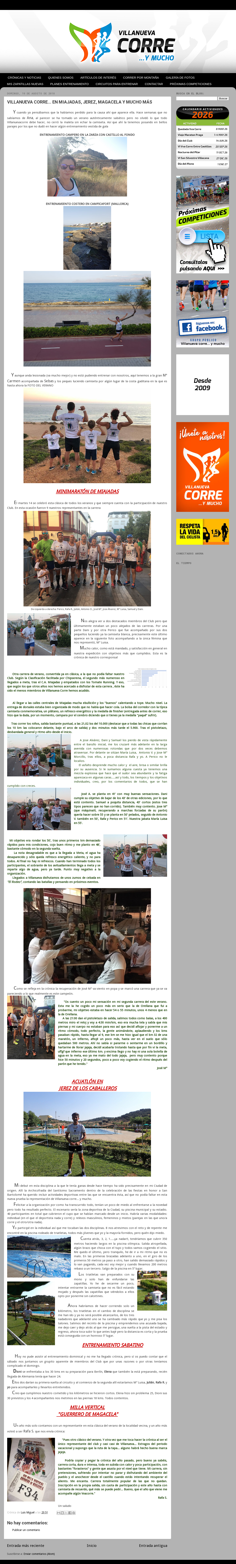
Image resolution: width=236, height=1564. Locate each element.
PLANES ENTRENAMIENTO (69, 84)
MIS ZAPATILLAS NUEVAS (25, 84)
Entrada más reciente (25, 1545)
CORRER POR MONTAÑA (141, 77)
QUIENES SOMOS (60, 77)
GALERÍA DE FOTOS (180, 77)
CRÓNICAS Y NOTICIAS (24, 77)
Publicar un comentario (26, 1530)
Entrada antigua (153, 1545)
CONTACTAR (154, 84)
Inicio (92, 1545)
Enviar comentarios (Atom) (39, 1553)
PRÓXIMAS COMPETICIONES (191, 84)
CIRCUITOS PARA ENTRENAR (117, 84)
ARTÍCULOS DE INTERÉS (98, 77)
